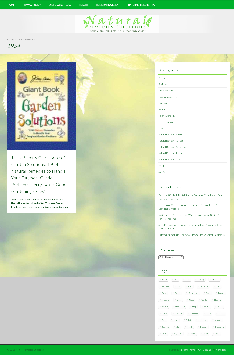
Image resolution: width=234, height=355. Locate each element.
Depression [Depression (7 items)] (193, 293)
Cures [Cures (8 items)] (164, 293)
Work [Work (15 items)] (205, 333)
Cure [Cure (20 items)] (218, 286)
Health (83, 4)
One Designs (204, 349)
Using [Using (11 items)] (164, 333)
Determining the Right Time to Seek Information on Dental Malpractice (191, 234)
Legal (161, 128)
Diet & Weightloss (60, 4)
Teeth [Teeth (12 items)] (190, 327)
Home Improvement (108, 4)
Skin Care (163, 171)
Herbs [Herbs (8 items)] (220, 306)
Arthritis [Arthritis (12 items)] (215, 279)
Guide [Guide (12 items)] (204, 299)
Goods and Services (167, 97)
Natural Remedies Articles (170, 140)
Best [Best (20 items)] (179, 286)
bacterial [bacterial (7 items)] (165, 286)
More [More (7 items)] (208, 313)
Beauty (161, 78)
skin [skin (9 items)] (178, 327)
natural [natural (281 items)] (221, 313)
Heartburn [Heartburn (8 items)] (180, 306)
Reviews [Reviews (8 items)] (165, 327)
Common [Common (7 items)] (204, 286)
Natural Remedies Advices (171, 134)
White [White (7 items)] (192, 333)
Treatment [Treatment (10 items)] (219, 327)
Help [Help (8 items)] (194, 306)
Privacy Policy (32, 4)
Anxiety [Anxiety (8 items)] (200, 279)
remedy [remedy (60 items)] (218, 320)
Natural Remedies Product (170, 153)
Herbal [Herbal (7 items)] (207, 306)
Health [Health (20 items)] (165, 306)
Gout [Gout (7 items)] (191, 299)
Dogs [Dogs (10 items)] (208, 293)
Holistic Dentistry (166, 115)
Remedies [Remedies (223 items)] (202, 320)
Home (11, 4)
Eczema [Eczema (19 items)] (221, 293)
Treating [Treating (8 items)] (203, 327)
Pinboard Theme (187, 349)
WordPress (221, 349)
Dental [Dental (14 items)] (178, 293)
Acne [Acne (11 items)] (187, 279)
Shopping (162, 165)
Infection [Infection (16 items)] (178, 313)
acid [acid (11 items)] (176, 279)
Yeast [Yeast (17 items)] (217, 333)
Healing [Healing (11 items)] (217, 299)
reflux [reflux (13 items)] (175, 320)
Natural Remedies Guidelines (172, 147)
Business (163, 84)
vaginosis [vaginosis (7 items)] (178, 333)
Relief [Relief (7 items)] (188, 320)
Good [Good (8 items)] (179, 299)
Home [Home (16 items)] (164, 313)
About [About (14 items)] (164, 279)
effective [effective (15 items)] (165, 299)
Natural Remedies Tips (141, 4)
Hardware (163, 103)
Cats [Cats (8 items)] (190, 286)
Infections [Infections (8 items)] (194, 313)
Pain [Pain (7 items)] (164, 320)
